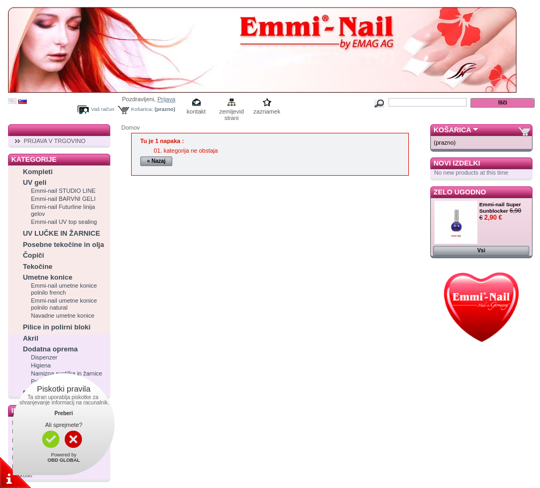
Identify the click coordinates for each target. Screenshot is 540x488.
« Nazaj (156, 161)
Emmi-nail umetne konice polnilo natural (64, 304)
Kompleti (38, 172)
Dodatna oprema (50, 349)
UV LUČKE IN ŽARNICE (61, 233)
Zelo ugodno (459, 192)
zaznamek (267, 111)
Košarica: (142, 109)
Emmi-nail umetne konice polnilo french (64, 289)
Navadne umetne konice (63, 315)
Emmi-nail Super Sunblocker (500, 207)
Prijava (166, 99)
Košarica (452, 130)
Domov (130, 127)
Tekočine (37, 266)
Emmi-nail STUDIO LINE (63, 190)
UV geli (35, 182)
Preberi (64, 413)
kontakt (196, 111)
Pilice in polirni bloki (56, 327)
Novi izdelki (456, 163)
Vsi (481, 250)
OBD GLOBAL (64, 460)
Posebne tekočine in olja (63, 245)
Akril (31, 338)
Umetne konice (47, 277)
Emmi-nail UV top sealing (64, 222)
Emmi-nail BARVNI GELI (63, 199)
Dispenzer (44, 357)
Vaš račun (103, 109)
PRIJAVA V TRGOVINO (55, 141)
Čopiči (33, 255)
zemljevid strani (231, 112)
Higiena (41, 365)
